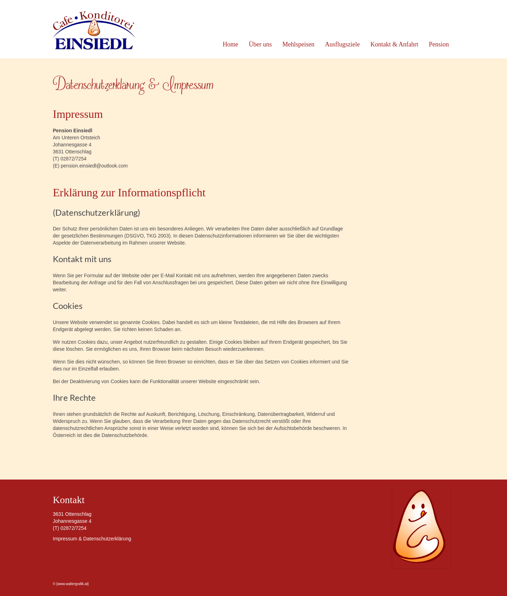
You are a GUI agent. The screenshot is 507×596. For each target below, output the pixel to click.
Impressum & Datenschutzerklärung (92, 538)
